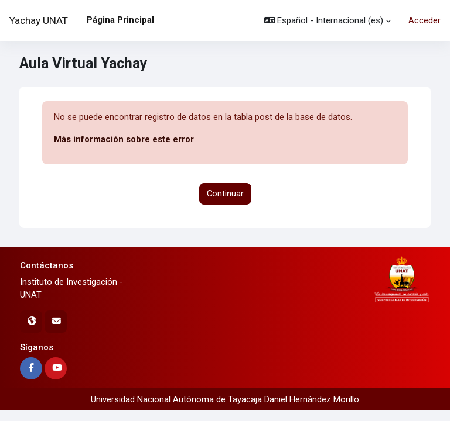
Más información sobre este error (124, 139)
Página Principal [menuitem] (120, 20)
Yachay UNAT (38, 20)
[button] (328, 20)
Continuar (225, 193)
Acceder (424, 20)
